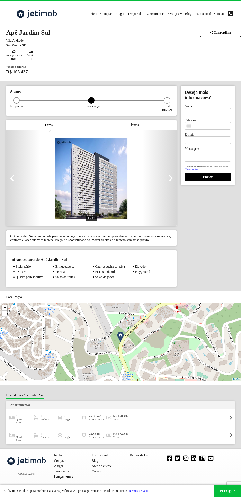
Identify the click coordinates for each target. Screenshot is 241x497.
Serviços (173, 13)
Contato (219, 13)
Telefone (190, 120)
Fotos (49, 125)
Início (93, 13)
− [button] (5, 313)
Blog (188, 13)
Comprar (106, 13)
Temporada (135, 13)
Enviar (208, 177)
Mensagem (192, 148)
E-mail (189, 134)
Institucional (203, 13)
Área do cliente (102, 466)
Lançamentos (155, 13)
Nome (189, 106)
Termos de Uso (191, 169)
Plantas (134, 125)
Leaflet (236, 379)
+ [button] (5, 307)
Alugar (119, 13)
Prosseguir (227, 490)
